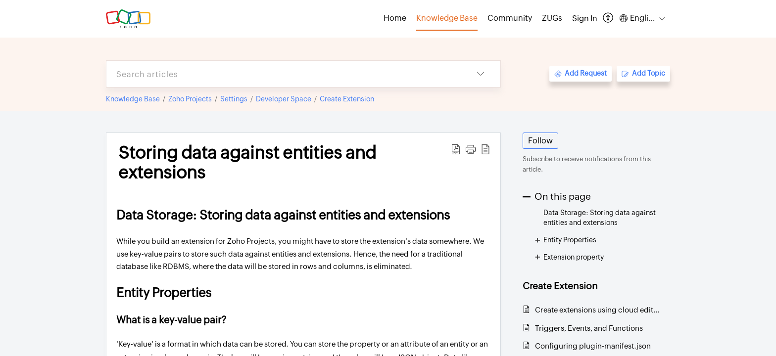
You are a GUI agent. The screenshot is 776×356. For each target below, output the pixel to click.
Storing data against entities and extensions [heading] (247, 162)
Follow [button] (540, 140)
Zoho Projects (190, 99)
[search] (283, 74)
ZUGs (552, 18)
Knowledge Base (133, 99)
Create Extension (347, 99)
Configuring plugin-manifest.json (593, 346)
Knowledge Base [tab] (447, 18)
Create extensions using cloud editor (597, 310)
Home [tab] (395, 18)
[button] (608, 18)
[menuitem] (584, 19)
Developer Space (283, 99)
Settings (233, 99)
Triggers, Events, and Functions (589, 328)
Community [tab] (509, 18)
